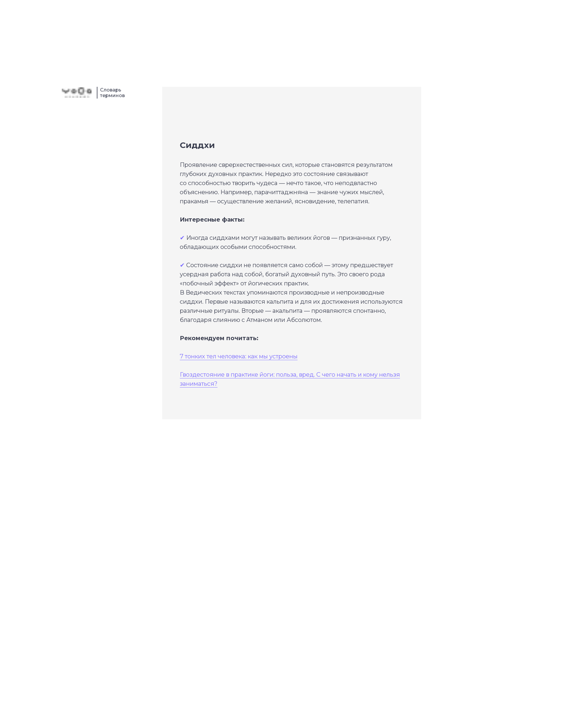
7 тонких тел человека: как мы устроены (239, 356)
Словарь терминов (112, 92)
